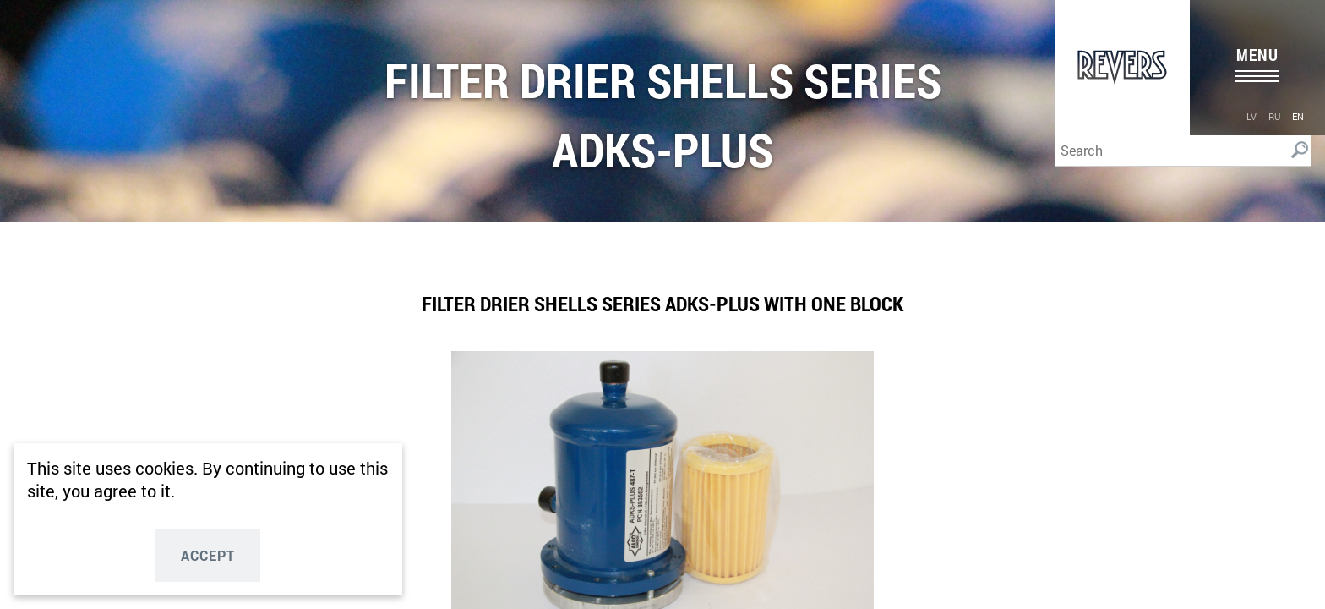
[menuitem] (1251, 115)
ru (1274, 116)
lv (1251, 116)
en (1298, 116)
